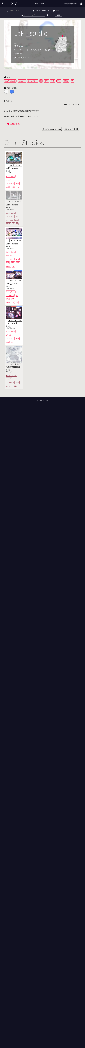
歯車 (12, 263)
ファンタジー (32, 81)
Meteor (8, 372)
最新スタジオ (39, 3)
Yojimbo (14, 372)
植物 (46, 81)
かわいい (21, 81)
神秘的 (66, 81)
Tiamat (12, 173)
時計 (17, 259)
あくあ (10, 100)
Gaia (7, 173)
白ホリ (8, 386)
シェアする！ (73, 128)
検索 (58, 15)
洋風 (52, 81)
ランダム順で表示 (70, 3)
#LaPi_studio (10, 81)
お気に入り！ (16, 124)
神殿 (59, 81)
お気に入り (54, 3)
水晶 (7, 187)
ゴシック (8, 335)
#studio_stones (11, 375)
